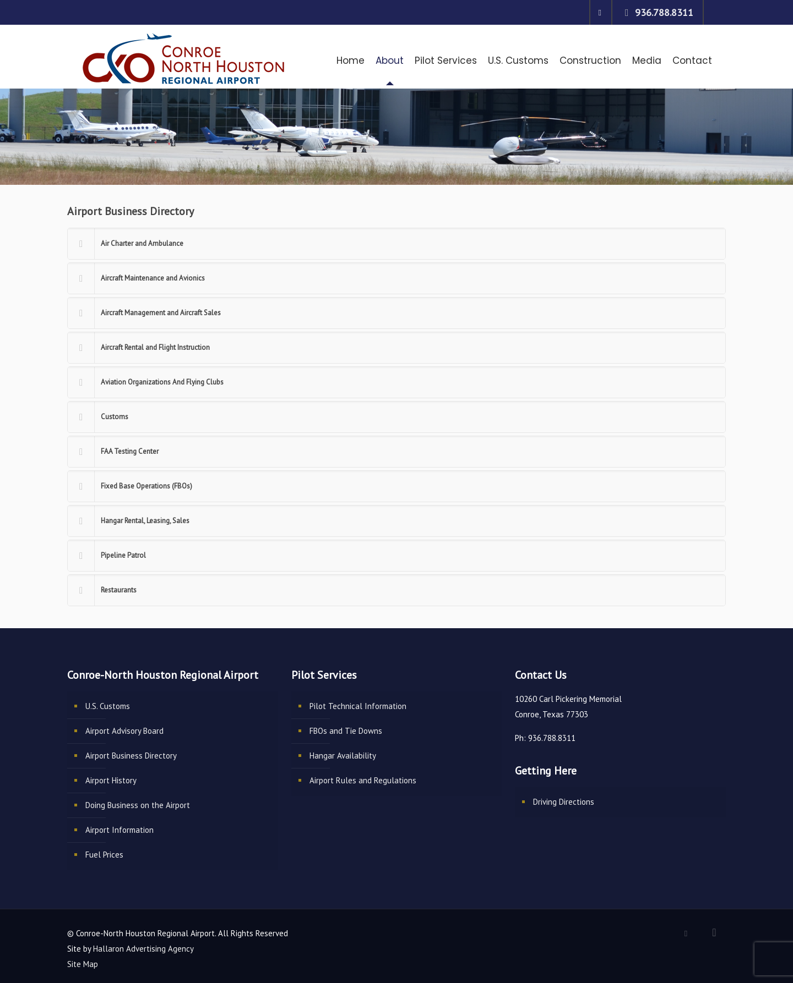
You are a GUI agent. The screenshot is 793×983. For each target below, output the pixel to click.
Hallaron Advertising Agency (143, 948)
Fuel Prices (104, 854)
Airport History (111, 780)
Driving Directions (563, 802)
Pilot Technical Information (357, 706)
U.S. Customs (107, 706)
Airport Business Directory (131, 755)
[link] (396, 244)
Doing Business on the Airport (137, 805)
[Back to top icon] (714, 932)
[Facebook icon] (600, 12)
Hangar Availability (342, 755)
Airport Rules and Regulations (362, 780)
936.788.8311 (664, 12)
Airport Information (119, 830)
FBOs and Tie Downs (345, 731)
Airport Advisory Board (124, 731)
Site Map (82, 964)
